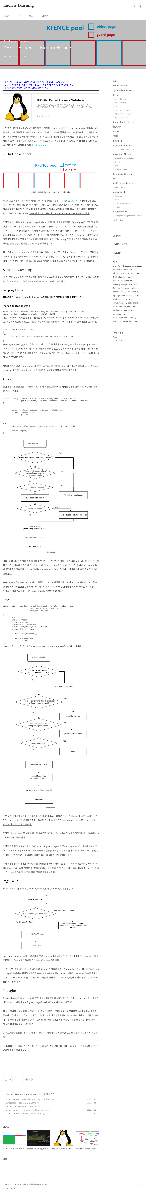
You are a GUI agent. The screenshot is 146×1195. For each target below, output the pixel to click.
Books (116, 131)
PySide (117, 207)
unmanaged (119, 191)
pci (114, 265)
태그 (31, 15)
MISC (115, 178)
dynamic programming (132, 265)
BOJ (115, 277)
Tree (116, 165)
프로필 (6, 15)
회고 (135, 284)
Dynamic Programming (124, 158)
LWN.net (117, 126)
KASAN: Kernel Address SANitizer (21, 1106)
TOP (140, 1185)
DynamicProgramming (122, 280)
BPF (139, 295)
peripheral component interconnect (122, 312)
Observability (132, 291)
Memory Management (26, 1094)
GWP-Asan (76, 200)
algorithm (123, 317)
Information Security (123, 203)
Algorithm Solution (122, 145)
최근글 (116, 243)
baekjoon (117, 321)
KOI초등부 (135, 273)
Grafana (116, 299)
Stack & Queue (120, 169)
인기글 (124, 243)
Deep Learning (120, 187)
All (114, 80)
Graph (117, 161)
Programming (120, 211)
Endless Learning (18, 6)
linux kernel (126, 299)
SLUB (115, 291)
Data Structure (120, 85)
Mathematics (119, 196)
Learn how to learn (122, 173)
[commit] (43, 145)
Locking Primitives (122, 110)
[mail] (35, 145)
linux (115, 317)
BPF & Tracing (120, 102)
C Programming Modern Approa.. (128, 215)
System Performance (123, 90)
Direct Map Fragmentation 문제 (21, 1102)
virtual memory (119, 302)
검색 (134, 6)
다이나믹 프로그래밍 (121, 273)
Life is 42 (117, 140)
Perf (116, 106)
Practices (118, 199)
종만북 (116, 136)
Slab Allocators (120, 99)
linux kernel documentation (124, 306)
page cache (133, 302)
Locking (133, 288)
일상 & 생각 (118, 220)
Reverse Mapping (120, 288)
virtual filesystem (130, 321)
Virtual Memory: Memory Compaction (24, 1113)
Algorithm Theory (122, 154)
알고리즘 (131, 317)
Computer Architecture (124, 122)
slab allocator (124, 277)
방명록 (45, 15)
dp (114, 295)
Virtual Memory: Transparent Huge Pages (26, 1109)
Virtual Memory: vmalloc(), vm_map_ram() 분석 (28, 1099)
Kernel (9, 1094)
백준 (119, 265)
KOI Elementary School (124, 149)
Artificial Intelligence (123, 183)
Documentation (121, 117)
